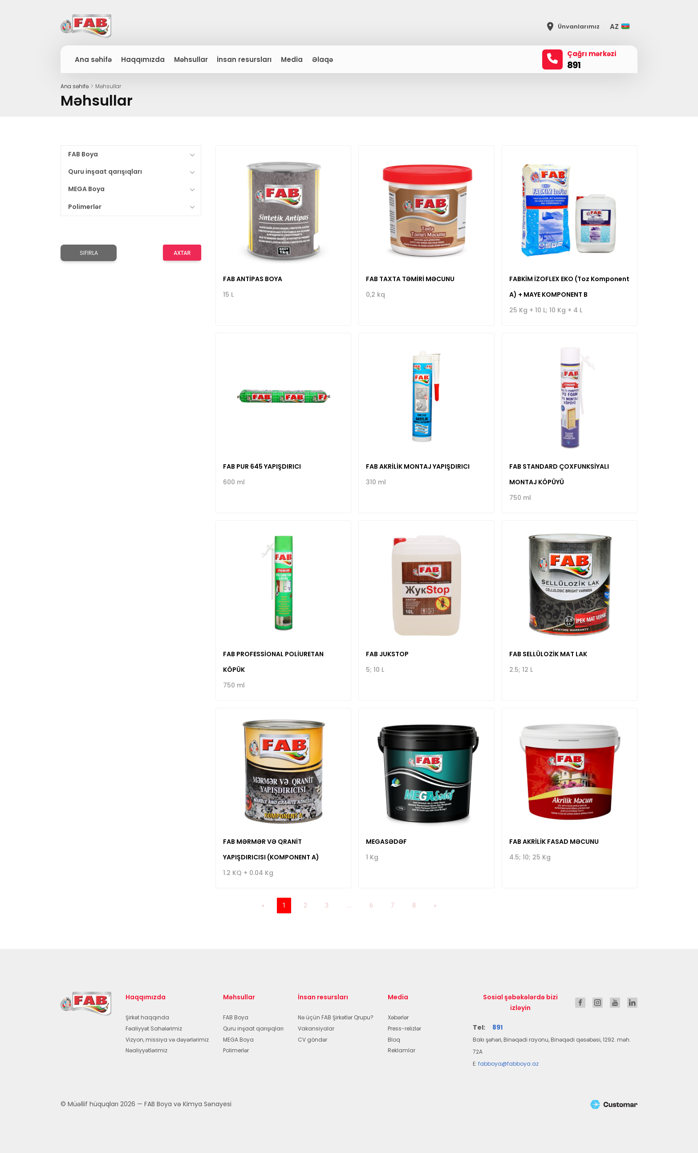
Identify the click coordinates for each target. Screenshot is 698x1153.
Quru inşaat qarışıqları (105, 171)
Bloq (394, 1039)
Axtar (182, 253)
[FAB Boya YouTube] (615, 1002)
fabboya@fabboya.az (508, 1063)
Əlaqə (322, 59)
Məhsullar (191, 59)
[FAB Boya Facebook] (580, 1002)
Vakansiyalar (316, 1028)
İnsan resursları (244, 59)
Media (292, 59)
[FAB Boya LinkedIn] (632, 1002)
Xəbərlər (398, 1017)
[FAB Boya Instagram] (597, 1002)
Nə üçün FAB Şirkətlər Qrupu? (335, 1017)
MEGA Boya (86, 188)
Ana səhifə (93, 59)
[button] (622, 26)
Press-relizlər (404, 1028)
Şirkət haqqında (147, 1017)
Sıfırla (89, 253)
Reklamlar (401, 1050)
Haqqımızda (143, 59)
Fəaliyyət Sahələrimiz (154, 1028)
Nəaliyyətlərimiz (146, 1050)
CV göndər (312, 1039)
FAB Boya (83, 154)
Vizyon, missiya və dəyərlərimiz (167, 1039)
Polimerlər (84, 206)
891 (573, 65)
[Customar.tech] (613, 1104)
